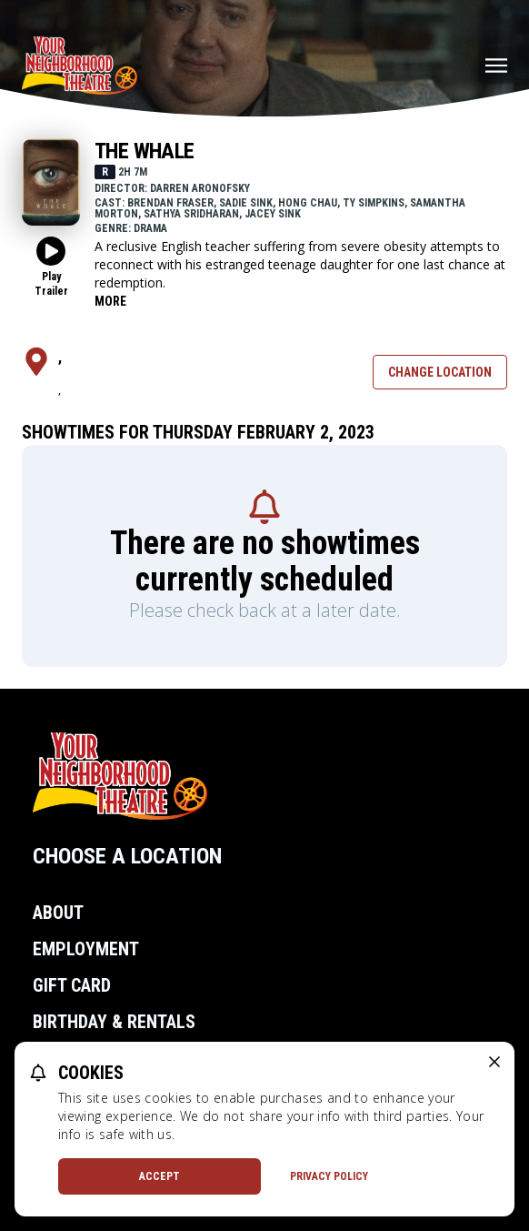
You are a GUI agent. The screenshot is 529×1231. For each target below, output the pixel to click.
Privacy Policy (329, 1176)
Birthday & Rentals (114, 1022)
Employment (86, 949)
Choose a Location (127, 856)
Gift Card (72, 985)
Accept (159, 1176)
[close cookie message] (494, 1062)
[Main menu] (496, 65)
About (58, 912)
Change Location (440, 372)
